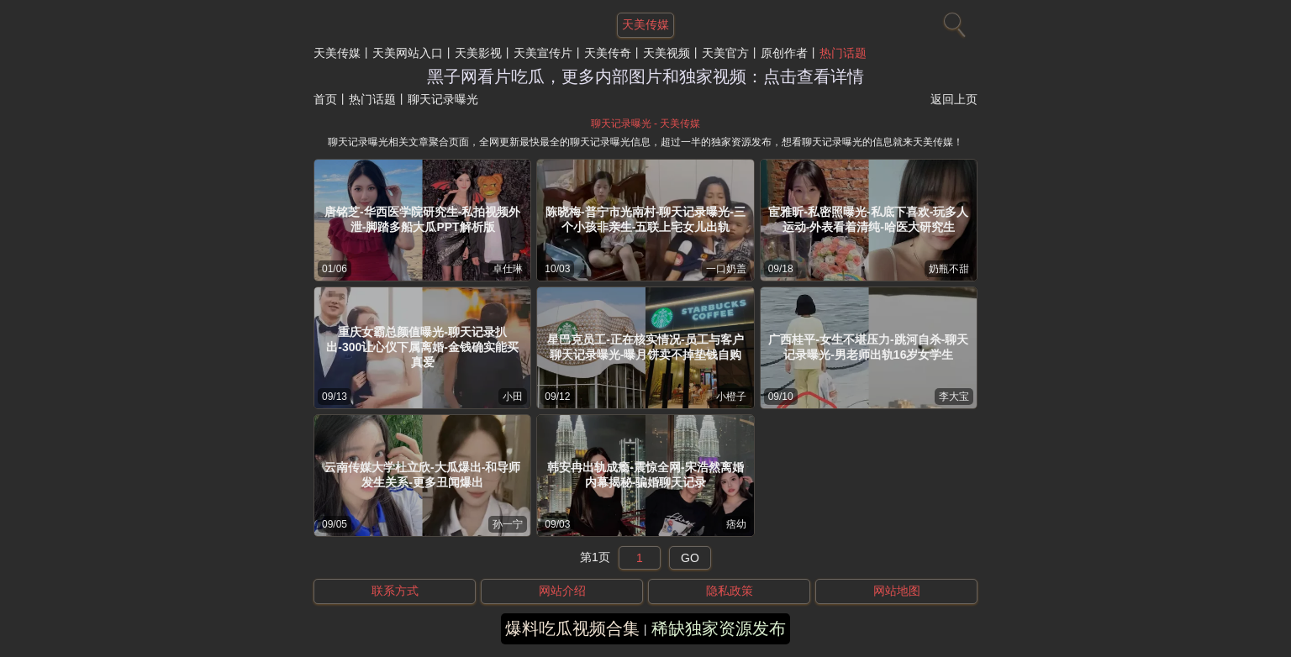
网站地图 (896, 590)
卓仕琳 (508, 269)
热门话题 (843, 53)
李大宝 (954, 396)
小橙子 (731, 396)
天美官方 (725, 53)
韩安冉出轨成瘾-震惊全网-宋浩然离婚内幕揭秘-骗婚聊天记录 (645, 474)
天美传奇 (607, 53)
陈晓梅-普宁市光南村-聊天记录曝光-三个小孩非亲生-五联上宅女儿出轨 (645, 219)
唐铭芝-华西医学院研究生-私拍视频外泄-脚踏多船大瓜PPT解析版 (422, 219)
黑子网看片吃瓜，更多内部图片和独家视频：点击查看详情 (645, 76)
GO (690, 558)
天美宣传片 (543, 53)
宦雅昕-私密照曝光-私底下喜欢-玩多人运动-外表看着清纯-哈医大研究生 (868, 219)
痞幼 (736, 524)
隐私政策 (729, 590)
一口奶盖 (726, 269)
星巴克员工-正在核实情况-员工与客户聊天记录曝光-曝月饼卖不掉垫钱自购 (645, 347)
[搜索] (952, 21)
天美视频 (666, 53)
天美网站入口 (407, 53)
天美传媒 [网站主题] (645, 24)
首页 (325, 99)
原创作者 (784, 53)
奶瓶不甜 (949, 269)
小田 (513, 396)
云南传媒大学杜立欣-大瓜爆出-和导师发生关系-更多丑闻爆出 (422, 474)
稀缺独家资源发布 (718, 628)
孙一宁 (508, 524)
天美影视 (478, 53)
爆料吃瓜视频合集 (572, 628)
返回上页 (953, 99)
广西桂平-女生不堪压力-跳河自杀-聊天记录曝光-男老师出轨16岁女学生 (868, 347)
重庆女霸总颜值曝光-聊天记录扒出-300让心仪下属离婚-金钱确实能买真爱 (422, 347)
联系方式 (395, 590)
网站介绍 (562, 590)
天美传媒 (337, 53)
